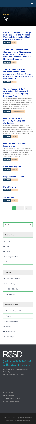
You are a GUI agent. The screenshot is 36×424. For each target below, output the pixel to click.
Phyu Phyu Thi (9, 187)
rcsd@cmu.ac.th (12, 401)
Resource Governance (13, 278)
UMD (8, 251)
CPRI (7, 246)
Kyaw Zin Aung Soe (12, 166)
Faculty (8, 316)
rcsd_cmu (10, 395)
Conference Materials (13, 262)
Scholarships (10, 337)
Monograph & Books (13, 257)
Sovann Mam (9, 197)
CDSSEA (8, 241)
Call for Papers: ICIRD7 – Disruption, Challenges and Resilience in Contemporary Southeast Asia (15, 92)
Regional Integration (12, 284)
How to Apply (10, 331)
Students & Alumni (12, 321)
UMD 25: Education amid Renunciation (14, 144)
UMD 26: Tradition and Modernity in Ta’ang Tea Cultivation (14, 120)
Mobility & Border (12, 289)
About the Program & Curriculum (16, 311)
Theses (8, 326)
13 (26, 208)
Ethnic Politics (10, 294)
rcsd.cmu (9, 392)
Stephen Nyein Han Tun (13, 176)
